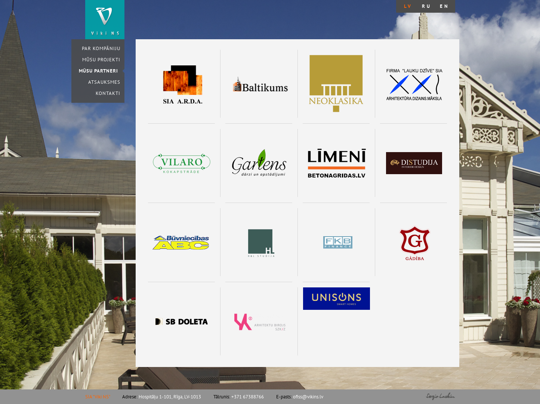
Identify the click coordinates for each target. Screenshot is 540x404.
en (445, 6)
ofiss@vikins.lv (308, 397)
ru (427, 6)
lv (408, 6)
